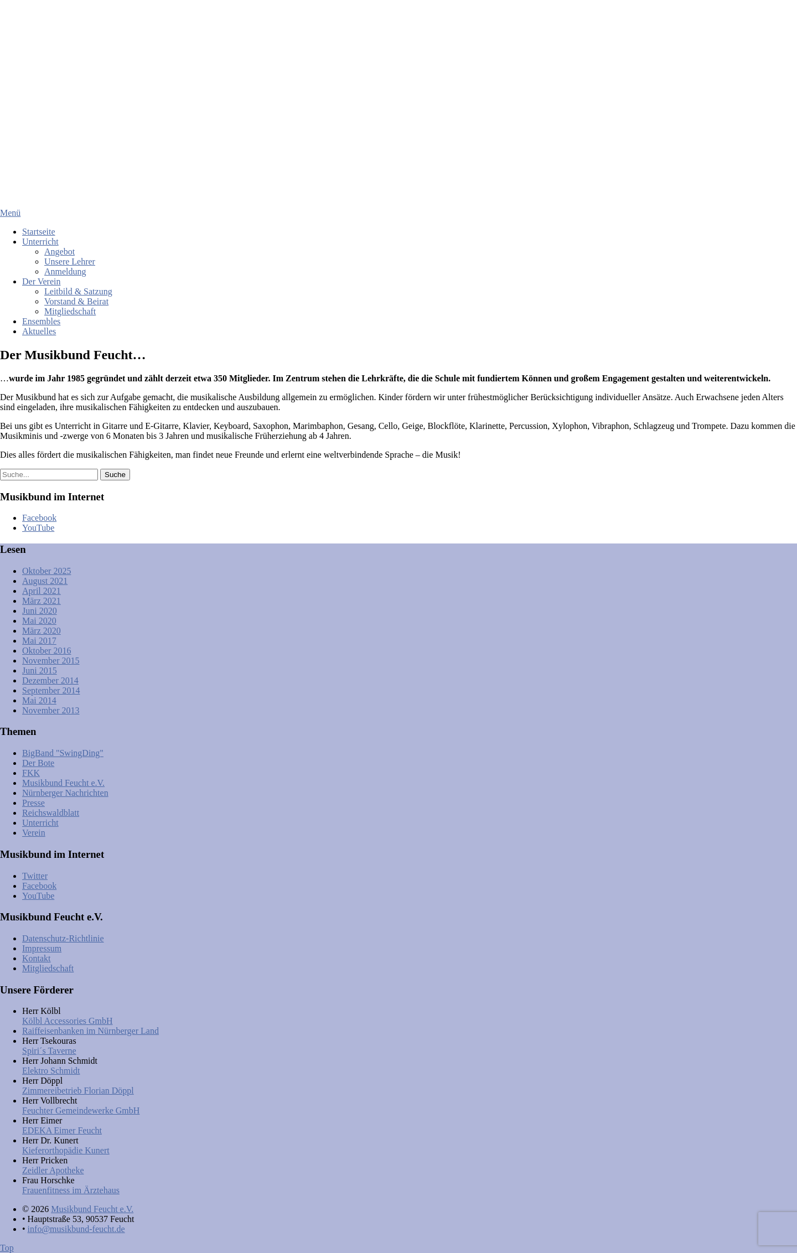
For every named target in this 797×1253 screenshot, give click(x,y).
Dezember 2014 (50, 680)
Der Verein (41, 281)
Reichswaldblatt (50, 812)
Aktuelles (39, 331)
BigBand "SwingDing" (62, 753)
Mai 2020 (39, 620)
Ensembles (41, 321)
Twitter (35, 876)
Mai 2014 (39, 700)
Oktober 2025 (46, 571)
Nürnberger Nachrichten (65, 793)
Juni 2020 (39, 610)
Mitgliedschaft (70, 311)
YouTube (38, 527)
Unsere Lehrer (69, 261)
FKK (31, 773)
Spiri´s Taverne (49, 1050)
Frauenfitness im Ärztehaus (71, 1190)
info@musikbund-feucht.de (76, 1229)
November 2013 (51, 710)
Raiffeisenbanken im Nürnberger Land (90, 1030)
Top (7, 1247)
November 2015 (51, 660)
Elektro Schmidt (51, 1070)
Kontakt (36, 958)
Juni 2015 (39, 670)
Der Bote (38, 763)
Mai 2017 (39, 640)
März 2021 (41, 600)
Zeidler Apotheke (53, 1170)
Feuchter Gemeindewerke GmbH (80, 1110)
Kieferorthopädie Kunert (66, 1150)
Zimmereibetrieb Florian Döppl (78, 1090)
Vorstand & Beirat (76, 301)
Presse (33, 802)
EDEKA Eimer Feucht (62, 1130)
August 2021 (45, 581)
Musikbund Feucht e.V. (63, 783)
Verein (33, 832)
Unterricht (40, 241)
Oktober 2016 (46, 650)
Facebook (39, 517)
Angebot (59, 251)
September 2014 (51, 690)
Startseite (38, 231)
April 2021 (41, 591)
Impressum (41, 948)
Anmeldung (65, 271)
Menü (10, 213)
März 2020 (41, 630)
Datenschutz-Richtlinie (63, 938)
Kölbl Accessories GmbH (67, 1021)
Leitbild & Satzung (78, 291)
